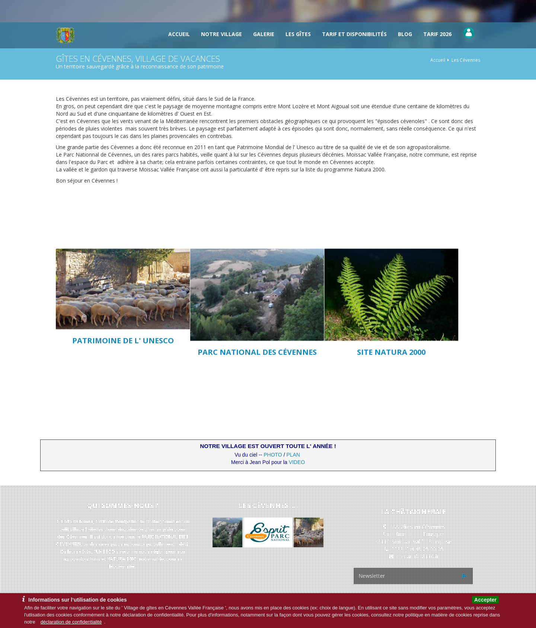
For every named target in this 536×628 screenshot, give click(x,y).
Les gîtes (298, 34)
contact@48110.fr (417, 556)
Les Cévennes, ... (268, 505)
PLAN (293, 455)
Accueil (179, 34)
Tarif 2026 (437, 34)
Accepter (485, 600)
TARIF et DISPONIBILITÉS (354, 34)
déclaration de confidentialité (71, 622)
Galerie (263, 34)
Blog (405, 34)
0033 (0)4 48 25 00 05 (417, 549)
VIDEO (297, 462)
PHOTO (273, 455)
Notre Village (221, 34)
